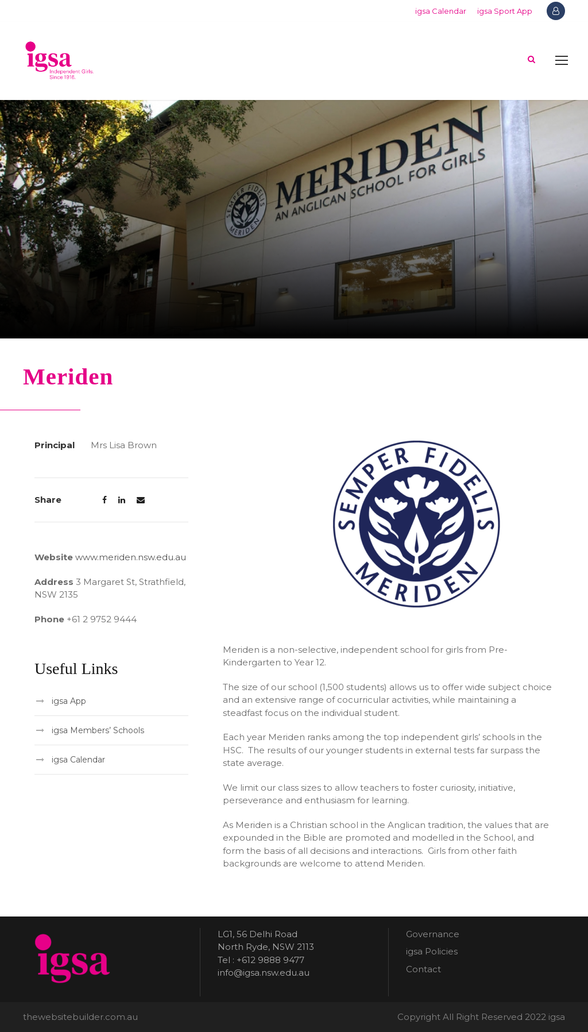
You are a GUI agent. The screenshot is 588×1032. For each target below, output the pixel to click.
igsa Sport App (504, 11)
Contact (423, 969)
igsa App (69, 701)
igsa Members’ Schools (98, 730)
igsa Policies (432, 951)
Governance (432, 934)
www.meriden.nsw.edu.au (130, 557)
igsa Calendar (440, 11)
